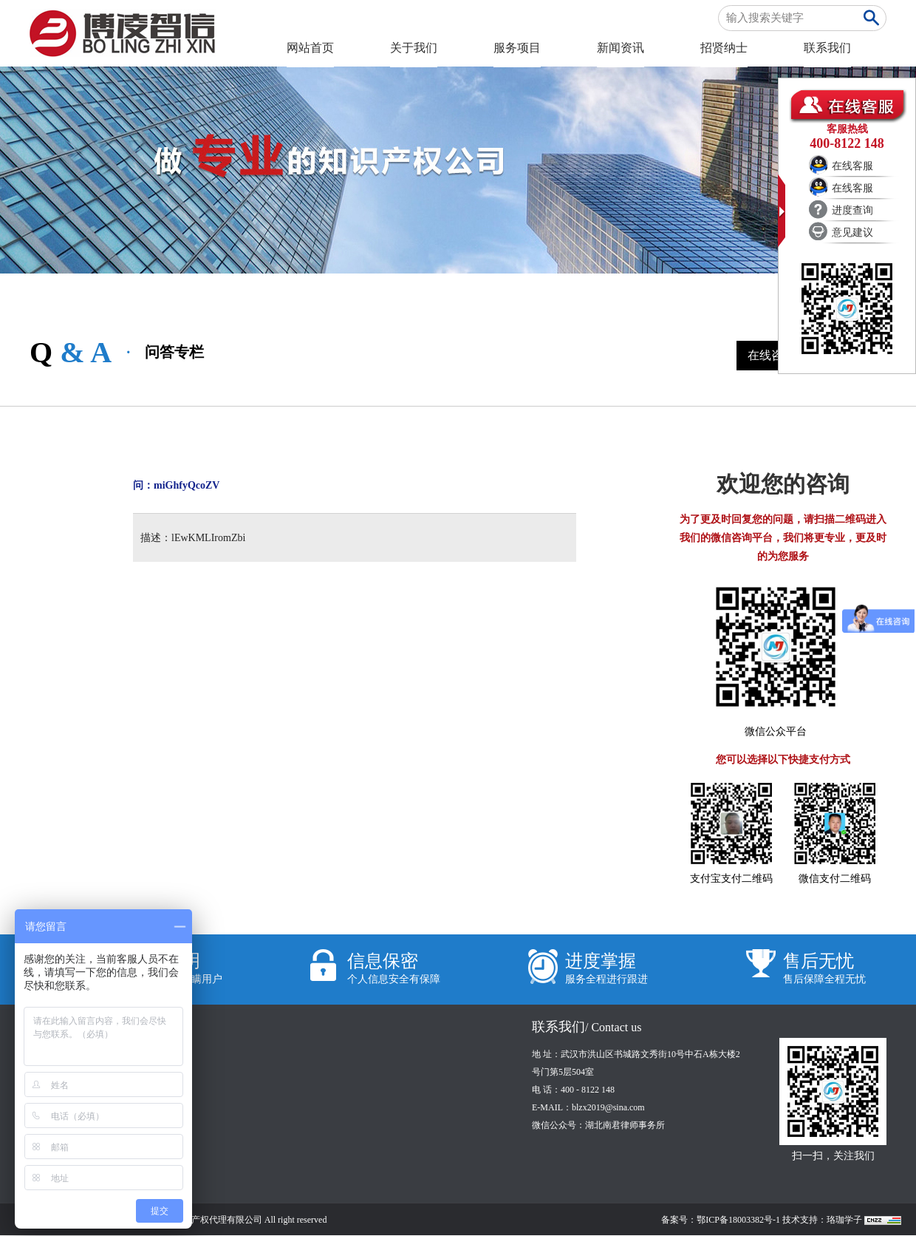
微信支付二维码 (835, 878)
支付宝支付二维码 (731, 878)
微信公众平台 (776, 731)
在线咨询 (771, 355)
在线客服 (852, 166)
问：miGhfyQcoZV (176, 485)
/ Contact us (613, 1027)
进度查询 (852, 210)
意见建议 (852, 232)
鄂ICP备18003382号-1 (738, 1220)
